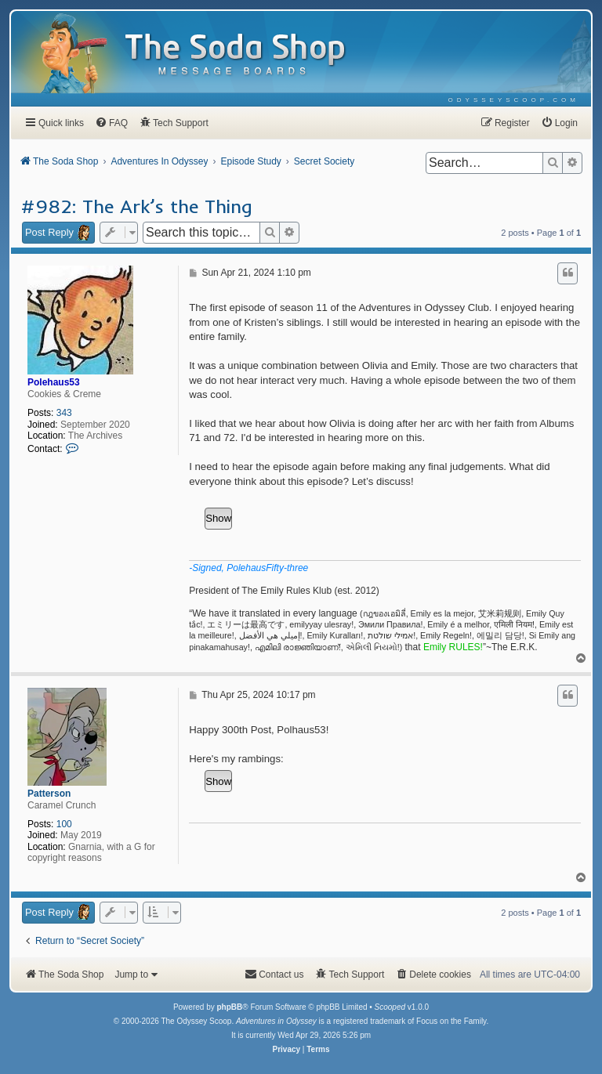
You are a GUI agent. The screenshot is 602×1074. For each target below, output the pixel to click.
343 (64, 412)
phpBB (229, 1007)
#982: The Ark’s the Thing (136, 206)
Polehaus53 (53, 382)
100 (64, 824)
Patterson (49, 793)
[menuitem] (513, 100)
